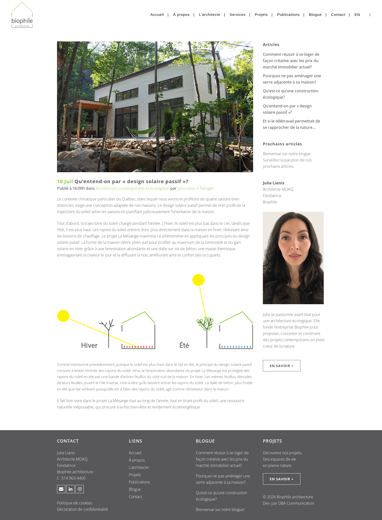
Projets (135, 474)
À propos (137, 460)
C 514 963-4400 (71, 478)
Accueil (135, 452)
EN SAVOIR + (282, 365)
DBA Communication (296, 503)
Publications (139, 482)
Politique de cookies (74, 503)
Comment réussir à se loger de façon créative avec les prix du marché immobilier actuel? (291, 61)
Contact (135, 496)
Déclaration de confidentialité (82, 509)
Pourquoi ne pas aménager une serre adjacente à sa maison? (223, 479)
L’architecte (139, 467)
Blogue (135, 489)
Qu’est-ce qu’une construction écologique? (221, 496)
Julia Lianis (186, 188)
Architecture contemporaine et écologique (132, 188)
